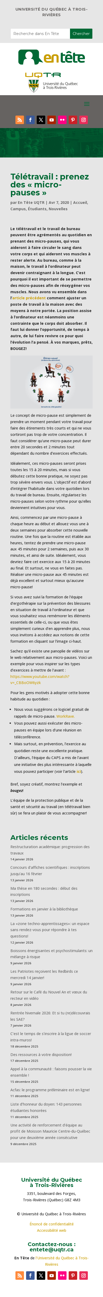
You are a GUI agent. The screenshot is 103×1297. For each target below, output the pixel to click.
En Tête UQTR (31, 202)
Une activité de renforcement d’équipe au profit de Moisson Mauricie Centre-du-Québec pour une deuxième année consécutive (50, 1131)
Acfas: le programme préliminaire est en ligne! (50, 1089)
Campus (18, 208)
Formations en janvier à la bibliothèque (44, 909)
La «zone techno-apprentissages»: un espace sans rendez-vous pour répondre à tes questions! (49, 930)
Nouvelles (58, 208)
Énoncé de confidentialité (52, 1223)
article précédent (29, 297)
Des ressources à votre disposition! (41, 1054)
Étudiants (37, 208)
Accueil (80, 202)
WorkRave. (65, 716)
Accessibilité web (51, 1230)
